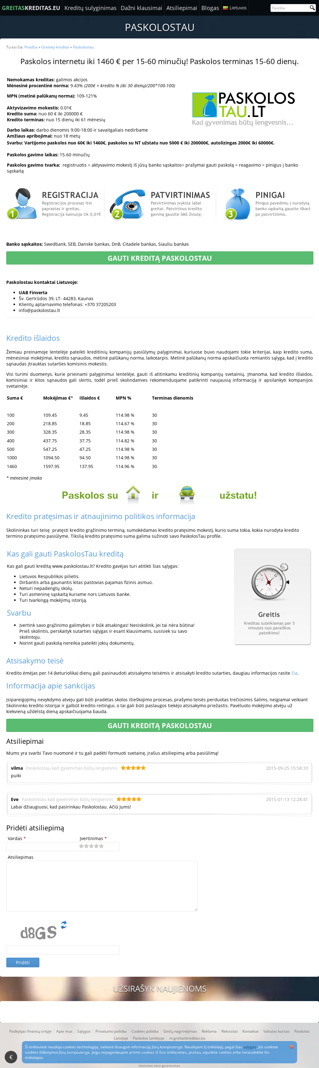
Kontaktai (250, 1031)
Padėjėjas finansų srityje (30, 1031)
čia (294, 673)
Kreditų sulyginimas (90, 8)
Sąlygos (84, 1031)
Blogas (210, 8)
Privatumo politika (111, 1031)
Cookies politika (145, 1031)
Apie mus (64, 1031)
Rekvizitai (229, 1031)
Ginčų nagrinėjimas (180, 1031)
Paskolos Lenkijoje (149, 1038)
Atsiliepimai (181, 8)
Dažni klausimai (141, 8)
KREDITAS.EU (31, 8)
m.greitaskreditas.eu (187, 1038)
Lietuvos (238, 8)
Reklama (209, 1031)
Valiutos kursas (276, 1031)
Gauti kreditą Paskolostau (160, 258)
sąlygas (249, 1047)
